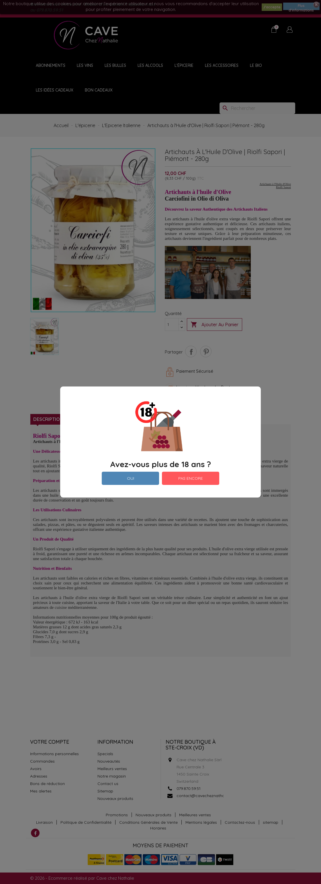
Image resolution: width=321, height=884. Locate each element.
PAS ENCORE (190, 478)
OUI (130, 478)
